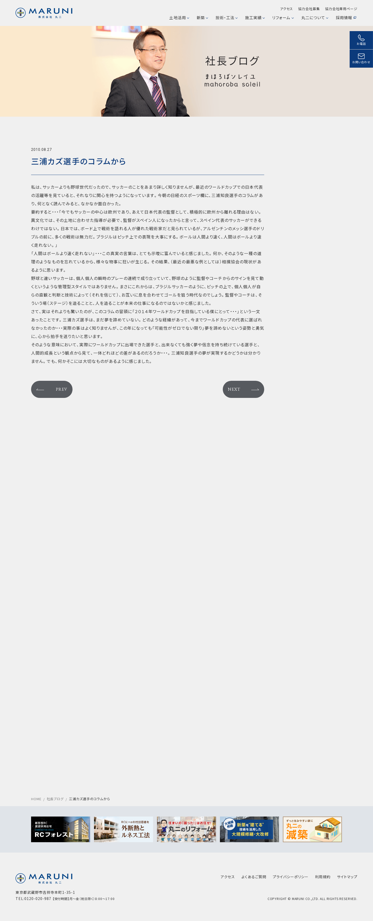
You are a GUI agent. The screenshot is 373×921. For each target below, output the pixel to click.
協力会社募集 (309, 8)
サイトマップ (347, 876)
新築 (202, 17)
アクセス (286, 8)
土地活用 (179, 17)
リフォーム (282, 17)
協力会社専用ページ (341, 8)
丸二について (314, 17)
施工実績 (254, 17)
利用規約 (323, 876)
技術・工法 (226, 17)
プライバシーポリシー (291, 876)
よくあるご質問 (253, 876)
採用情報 (346, 17)
